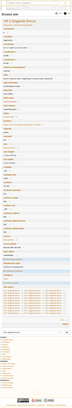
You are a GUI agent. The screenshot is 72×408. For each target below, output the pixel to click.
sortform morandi (12, 190)
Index (4, 371)
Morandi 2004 (8, 117)
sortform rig (9, 205)
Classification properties (14, 271)
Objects (4, 344)
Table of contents (8, 366)
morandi (8, 136)
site (5, 144)
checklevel (9, 29)
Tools (68, 8)
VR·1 (62, 320)
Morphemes (6, 349)
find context (9, 106)
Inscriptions (6, 342)
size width (8, 159)
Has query (8, 287)
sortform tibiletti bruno (14, 221)
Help (68, 13)
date (6, 75)
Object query (6, 373)
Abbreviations (6, 368)
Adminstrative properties (14, 259)
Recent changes (7, 383)
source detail (10, 244)
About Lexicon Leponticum (26, 405)
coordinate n (10, 59)
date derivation (11, 82)
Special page (4, 8)
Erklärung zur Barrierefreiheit (56, 405)
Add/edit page (7, 385)
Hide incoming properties (23, 25)
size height (9, 152)
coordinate (9, 44)
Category (8, 275)
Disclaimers (41, 405)
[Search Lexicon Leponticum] (34, 3)
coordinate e (10, 52)
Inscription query (7, 375)
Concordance (6, 356)
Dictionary (5, 347)
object (65, 324)
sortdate (8, 167)
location (7, 121)
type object (9, 251)
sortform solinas (11, 213)
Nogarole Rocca (9, 148)
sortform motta (11, 198)
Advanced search (8, 378)
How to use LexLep (8, 363)
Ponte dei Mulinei (9, 102)
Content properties (12, 283)
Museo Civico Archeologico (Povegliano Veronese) (22, 125)
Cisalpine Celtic (7, 340)
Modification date (12, 263)
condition (8, 36)
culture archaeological (14, 67)
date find (8, 90)
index (6, 113)
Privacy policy (11, 405)
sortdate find (10, 175)
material (7, 129)
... (66, 313)
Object (5, 279)
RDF (60, 13)
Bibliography (6, 359)
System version (7, 387)
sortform (8, 182)
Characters (6, 352)
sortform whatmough (14, 228)
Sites (4, 354)
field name (9, 98)
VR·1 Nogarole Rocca (20, 21)
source (7, 236)
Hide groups (8, 25)
